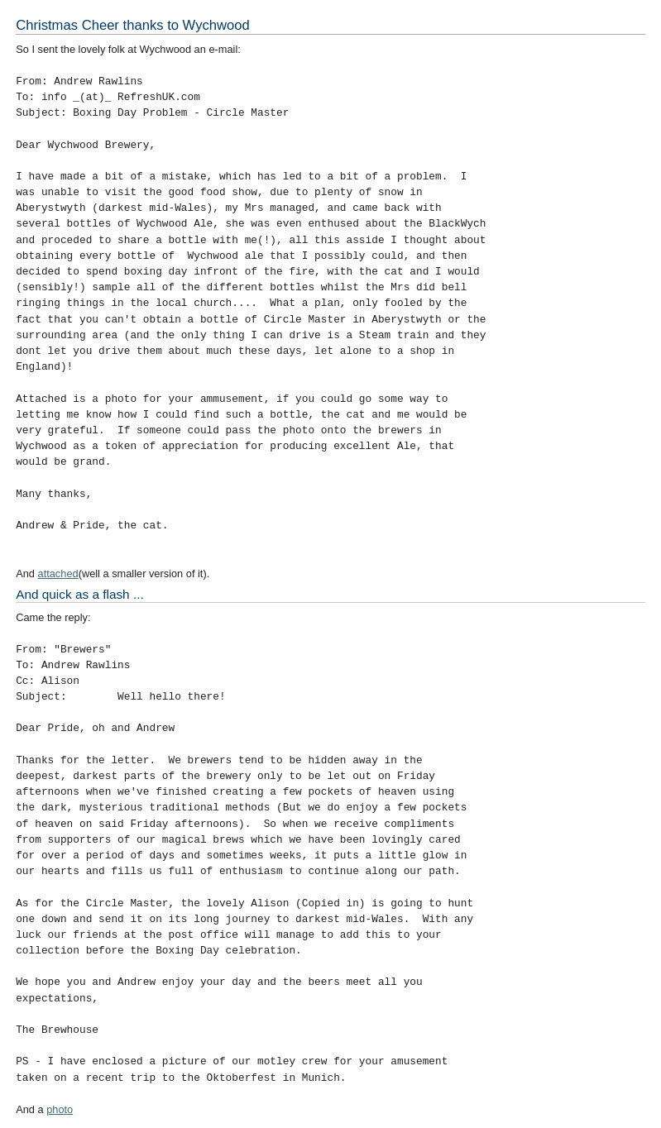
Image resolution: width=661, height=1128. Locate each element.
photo (59, 1109)
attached (58, 573)
